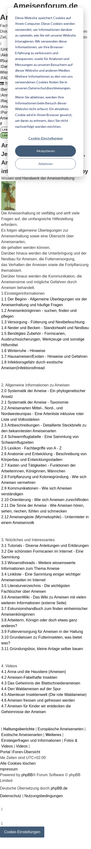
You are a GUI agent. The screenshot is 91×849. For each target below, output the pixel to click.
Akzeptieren (45, 151)
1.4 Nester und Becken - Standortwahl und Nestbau (45, 328)
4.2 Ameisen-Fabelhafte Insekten (29, 677)
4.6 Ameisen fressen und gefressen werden (38, 700)
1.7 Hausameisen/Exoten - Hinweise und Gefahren (44, 356)
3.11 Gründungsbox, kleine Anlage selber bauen (42, 649)
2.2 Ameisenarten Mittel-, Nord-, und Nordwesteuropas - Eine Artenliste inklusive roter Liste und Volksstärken (42, 414)
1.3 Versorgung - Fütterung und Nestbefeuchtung (43, 322)
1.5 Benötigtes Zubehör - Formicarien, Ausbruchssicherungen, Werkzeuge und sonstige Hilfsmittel (42, 339)
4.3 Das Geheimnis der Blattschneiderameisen (40, 683)
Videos (22, 746)
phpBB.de (59, 788)
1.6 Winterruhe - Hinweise (23, 351)
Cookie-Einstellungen (45, 138)
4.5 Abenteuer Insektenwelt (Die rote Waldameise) (43, 695)
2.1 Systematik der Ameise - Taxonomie (34, 402)
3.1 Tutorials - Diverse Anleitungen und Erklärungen (45, 546)
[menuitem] (6, 61)
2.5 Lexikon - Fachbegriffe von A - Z (31, 448)
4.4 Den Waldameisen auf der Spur (31, 689)
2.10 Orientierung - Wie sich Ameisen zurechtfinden (45, 500)
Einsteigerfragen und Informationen (31, 740)
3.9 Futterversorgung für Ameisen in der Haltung (42, 632)
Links (5, 129)
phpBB (27, 775)
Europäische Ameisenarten (60, 729)
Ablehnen (45, 164)
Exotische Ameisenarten (21, 735)
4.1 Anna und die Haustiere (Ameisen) (33, 672)
